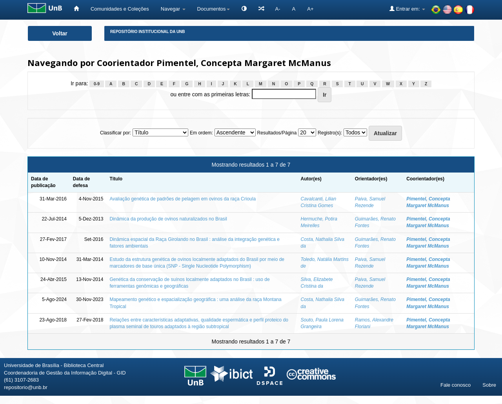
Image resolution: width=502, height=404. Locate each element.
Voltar (59, 33)
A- (277, 9)
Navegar (173, 9)
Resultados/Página (277, 133)
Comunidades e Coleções (120, 9)
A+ (310, 9)
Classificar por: (115, 133)
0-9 (97, 83)
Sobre (489, 385)
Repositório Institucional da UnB (147, 31)
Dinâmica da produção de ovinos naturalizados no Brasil (168, 219)
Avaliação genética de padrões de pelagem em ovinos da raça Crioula (182, 199)
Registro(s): (330, 133)
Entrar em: (407, 9)
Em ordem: (201, 133)
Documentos (213, 9)
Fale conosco (455, 385)
